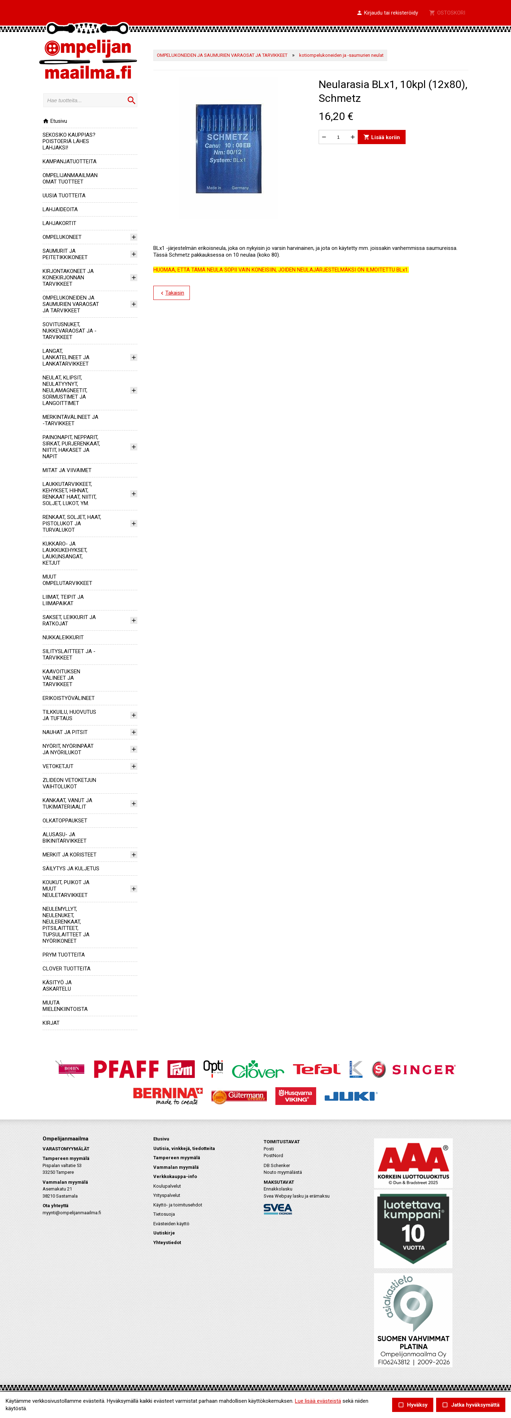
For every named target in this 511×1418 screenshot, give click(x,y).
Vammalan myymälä (176, 1167)
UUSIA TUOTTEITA (64, 195)
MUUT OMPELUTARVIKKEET (67, 580)
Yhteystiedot (167, 1242)
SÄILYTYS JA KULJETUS (71, 868)
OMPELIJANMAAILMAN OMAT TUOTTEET (70, 178)
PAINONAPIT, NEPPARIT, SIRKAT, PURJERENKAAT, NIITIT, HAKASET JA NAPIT (71, 447)
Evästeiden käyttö (171, 1223)
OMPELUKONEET (62, 237)
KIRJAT (51, 1023)
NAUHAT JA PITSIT (65, 732)
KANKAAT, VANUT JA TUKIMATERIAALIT (67, 803)
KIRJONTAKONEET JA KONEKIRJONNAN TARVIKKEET (68, 277)
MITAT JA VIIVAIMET (67, 470)
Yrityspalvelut (166, 1195)
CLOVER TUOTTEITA (66, 968)
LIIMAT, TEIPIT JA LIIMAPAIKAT (63, 600)
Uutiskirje (164, 1233)
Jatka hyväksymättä (471, 1405)
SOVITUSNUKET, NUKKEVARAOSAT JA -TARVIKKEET (70, 330)
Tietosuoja (164, 1214)
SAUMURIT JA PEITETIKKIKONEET (65, 254)
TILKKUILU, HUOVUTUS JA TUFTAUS (69, 715)
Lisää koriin (381, 137)
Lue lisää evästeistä (318, 1401)
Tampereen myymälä (176, 1157)
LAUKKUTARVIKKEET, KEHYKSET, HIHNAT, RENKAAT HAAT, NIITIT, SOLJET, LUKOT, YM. (70, 494)
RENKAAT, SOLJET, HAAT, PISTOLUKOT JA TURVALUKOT (72, 523)
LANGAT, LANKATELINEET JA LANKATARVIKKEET (66, 357)
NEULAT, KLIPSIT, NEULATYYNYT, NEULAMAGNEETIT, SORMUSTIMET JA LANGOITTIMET (65, 390)
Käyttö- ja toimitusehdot (177, 1205)
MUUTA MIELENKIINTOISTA (65, 1006)
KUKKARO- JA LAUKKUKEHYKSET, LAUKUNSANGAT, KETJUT (65, 553)
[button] (387, 13)
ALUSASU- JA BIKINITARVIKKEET (65, 837)
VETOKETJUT (58, 766)
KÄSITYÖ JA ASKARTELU (57, 985)
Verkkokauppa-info (175, 1176)
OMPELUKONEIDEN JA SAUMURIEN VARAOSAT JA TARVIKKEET (71, 304)
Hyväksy (413, 1405)
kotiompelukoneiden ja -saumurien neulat (341, 55)
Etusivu (55, 121)
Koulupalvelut (167, 1186)
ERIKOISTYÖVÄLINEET (69, 698)
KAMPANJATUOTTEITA (70, 161)
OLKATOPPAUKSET (65, 820)
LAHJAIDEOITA (60, 209)
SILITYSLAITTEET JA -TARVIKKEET (69, 654)
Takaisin (171, 293)
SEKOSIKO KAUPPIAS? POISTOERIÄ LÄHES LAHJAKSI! (69, 141)
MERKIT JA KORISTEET (70, 855)
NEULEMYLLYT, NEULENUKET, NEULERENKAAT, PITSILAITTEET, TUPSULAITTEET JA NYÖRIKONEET (66, 925)
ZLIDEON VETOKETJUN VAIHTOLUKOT (69, 783)
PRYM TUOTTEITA (64, 955)
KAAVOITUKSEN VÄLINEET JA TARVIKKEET (61, 678)
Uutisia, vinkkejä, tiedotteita (184, 1148)
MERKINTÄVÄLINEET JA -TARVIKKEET (70, 420)
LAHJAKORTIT (59, 223)
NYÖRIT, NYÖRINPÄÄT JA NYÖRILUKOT (68, 749)
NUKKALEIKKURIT (63, 637)
